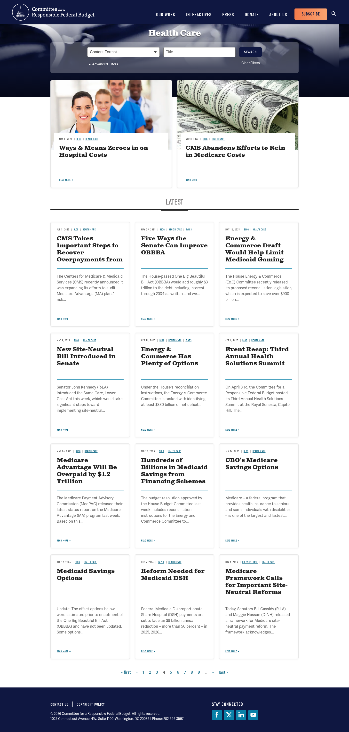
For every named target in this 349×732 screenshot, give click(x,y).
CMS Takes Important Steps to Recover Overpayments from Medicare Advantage (90, 256)
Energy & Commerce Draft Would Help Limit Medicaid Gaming (254, 249)
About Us (278, 14)
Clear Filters (250, 63)
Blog (79, 139)
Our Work (165, 14)
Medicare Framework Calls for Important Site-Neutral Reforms (256, 581)
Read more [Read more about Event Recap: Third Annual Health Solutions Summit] (231, 429)
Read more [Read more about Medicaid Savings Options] (62, 651)
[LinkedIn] (241, 715)
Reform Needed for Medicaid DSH (173, 574)
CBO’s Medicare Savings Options (251, 464)
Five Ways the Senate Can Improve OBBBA (174, 246)
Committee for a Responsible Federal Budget (53, 12)
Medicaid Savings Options (86, 574)
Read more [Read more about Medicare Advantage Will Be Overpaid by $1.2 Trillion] (62, 540)
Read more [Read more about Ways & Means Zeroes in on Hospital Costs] (65, 180)
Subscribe (311, 14)
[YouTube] (253, 715)
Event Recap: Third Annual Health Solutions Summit (257, 356)
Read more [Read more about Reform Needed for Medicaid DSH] (147, 651)
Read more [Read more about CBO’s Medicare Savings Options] (231, 540)
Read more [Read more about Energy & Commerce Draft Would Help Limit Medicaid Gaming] (231, 318)
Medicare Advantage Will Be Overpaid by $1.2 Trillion (87, 471)
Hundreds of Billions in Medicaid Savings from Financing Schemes (174, 471)
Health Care (92, 139)
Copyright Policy (91, 704)
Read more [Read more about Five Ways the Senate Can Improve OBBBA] (147, 318)
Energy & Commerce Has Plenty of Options (169, 356)
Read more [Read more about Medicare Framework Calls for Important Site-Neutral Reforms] (231, 651)
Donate (252, 14)
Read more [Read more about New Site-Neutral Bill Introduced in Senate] (62, 429)
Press (228, 14)
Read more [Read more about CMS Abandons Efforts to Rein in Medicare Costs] (191, 180)
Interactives (199, 14)
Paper (161, 562)
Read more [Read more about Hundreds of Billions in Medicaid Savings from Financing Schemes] (147, 540)
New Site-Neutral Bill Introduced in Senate (86, 356)
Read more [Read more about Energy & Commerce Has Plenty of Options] (147, 429)
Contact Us (59, 704)
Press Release (250, 562)
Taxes (189, 229)
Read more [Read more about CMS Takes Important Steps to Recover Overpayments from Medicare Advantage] (62, 318)
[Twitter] (229, 715)
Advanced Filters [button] (105, 64)
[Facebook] (217, 715)
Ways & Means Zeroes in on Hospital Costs (103, 151)
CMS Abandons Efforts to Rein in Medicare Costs (235, 151)
